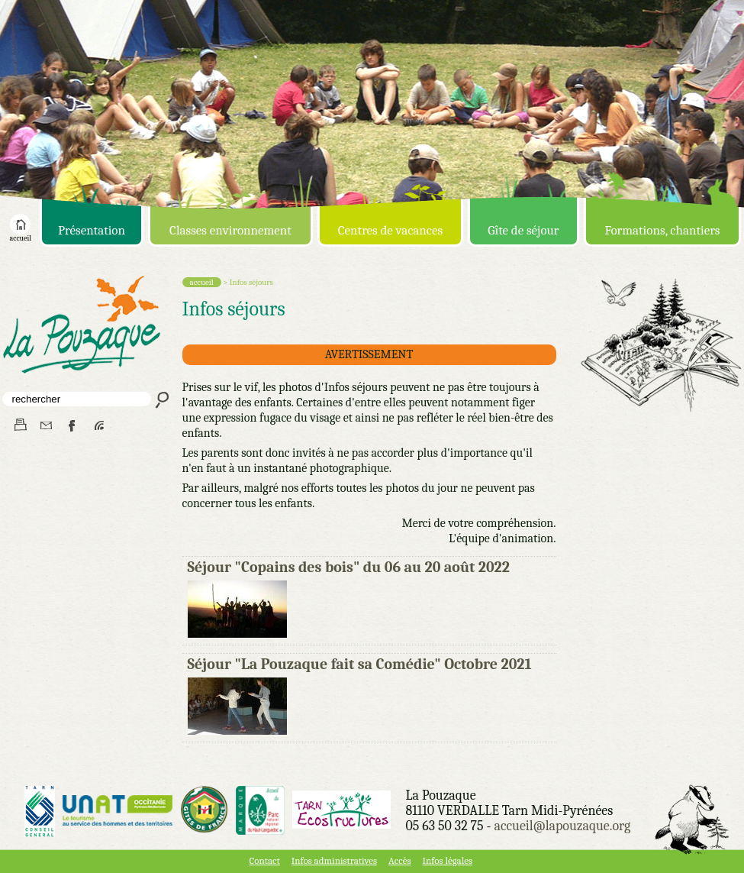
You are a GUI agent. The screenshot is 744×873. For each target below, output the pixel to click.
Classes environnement (230, 230)
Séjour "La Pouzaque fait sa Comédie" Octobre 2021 (360, 664)
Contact (265, 860)
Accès (399, 860)
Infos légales (447, 860)
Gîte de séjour (523, 230)
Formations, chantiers (662, 230)
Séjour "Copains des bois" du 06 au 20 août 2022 (349, 567)
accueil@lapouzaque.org (562, 826)
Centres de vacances (390, 230)
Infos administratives (334, 860)
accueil (20, 235)
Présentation (91, 230)
